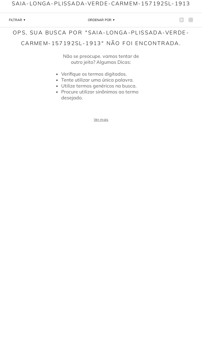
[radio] (182, 20)
